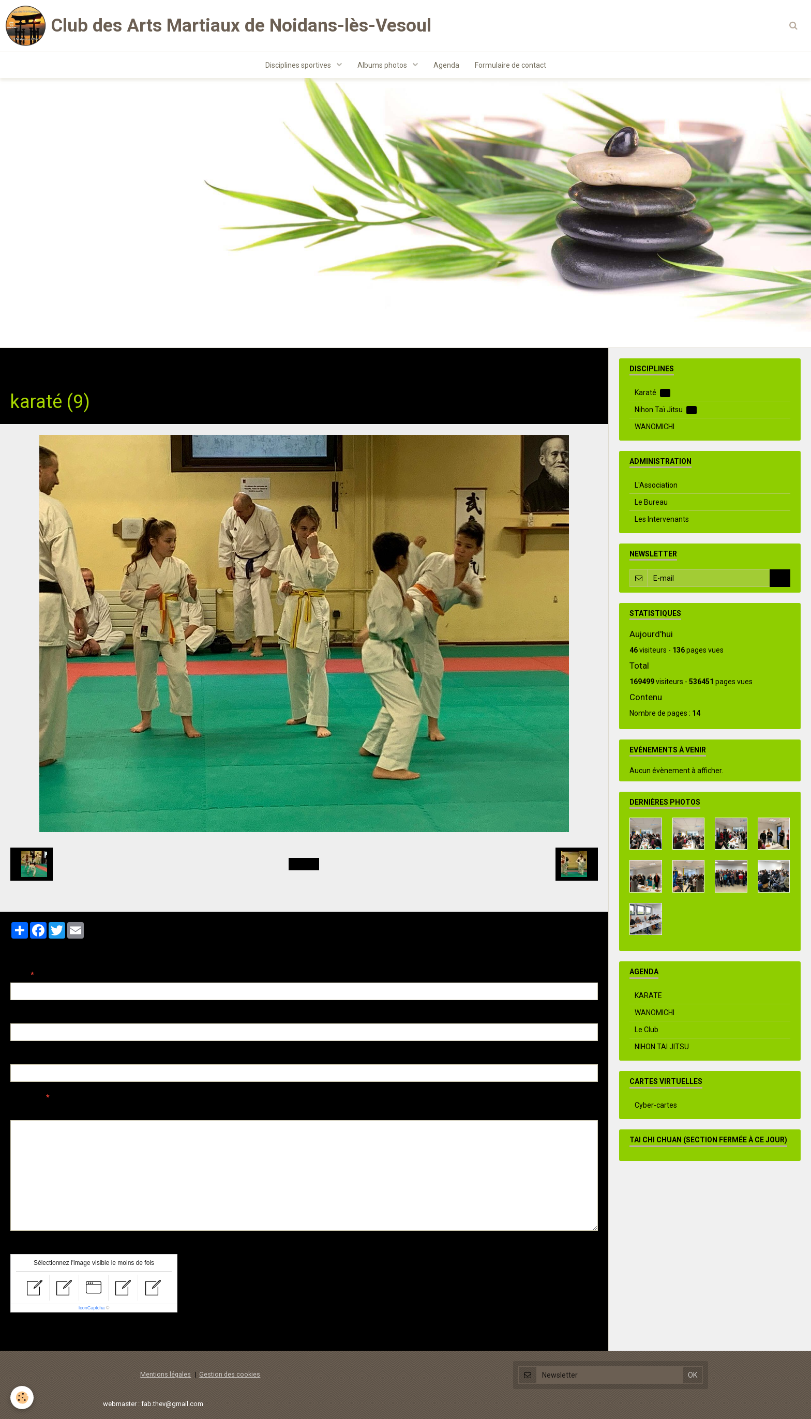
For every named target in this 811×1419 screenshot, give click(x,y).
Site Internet (31, 1056)
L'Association (656, 485)
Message (26, 1097)
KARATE (648, 995)
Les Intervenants (662, 519)
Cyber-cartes (656, 1105)
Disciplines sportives (299, 65)
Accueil (23, 364)
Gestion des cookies (229, 1374)
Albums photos (383, 65)
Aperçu (193, 1111)
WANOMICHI (654, 426)
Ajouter (32, 1331)
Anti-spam (28, 1246)
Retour (304, 864)
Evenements (139, 364)
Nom (18, 975)
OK (780, 578)
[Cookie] (22, 1397)
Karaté (652, 392)
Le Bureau (651, 502)
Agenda (446, 65)
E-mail (21, 1016)
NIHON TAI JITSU (662, 1047)
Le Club (646, 1029)
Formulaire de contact (510, 65)
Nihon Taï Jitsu (666, 409)
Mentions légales (165, 1374)
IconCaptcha (92, 1307)
